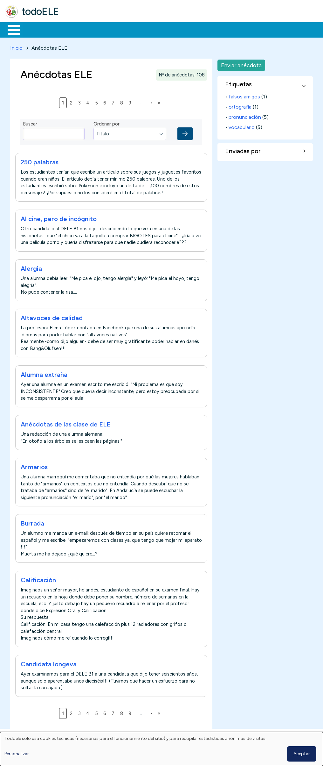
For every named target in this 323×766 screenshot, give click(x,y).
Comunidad (232, 29)
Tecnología (190, 29)
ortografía (240, 106)
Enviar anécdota (241, 64)
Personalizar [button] (16, 753)
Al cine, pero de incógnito (59, 217)
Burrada (32, 522)
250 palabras (39, 161)
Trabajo (114, 29)
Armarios (34, 465)
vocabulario (242, 126)
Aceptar (301, 753)
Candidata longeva (49, 663)
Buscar (261, 29)
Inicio (10, 29)
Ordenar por (106, 123)
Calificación (38, 579)
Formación (76, 29)
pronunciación (245, 116)
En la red (150, 29)
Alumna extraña (44, 373)
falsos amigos (244, 95)
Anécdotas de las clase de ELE (65, 423)
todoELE (40, 11)
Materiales (35, 29)
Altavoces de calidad (52, 317)
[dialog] (161, 749)
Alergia (31, 267)
